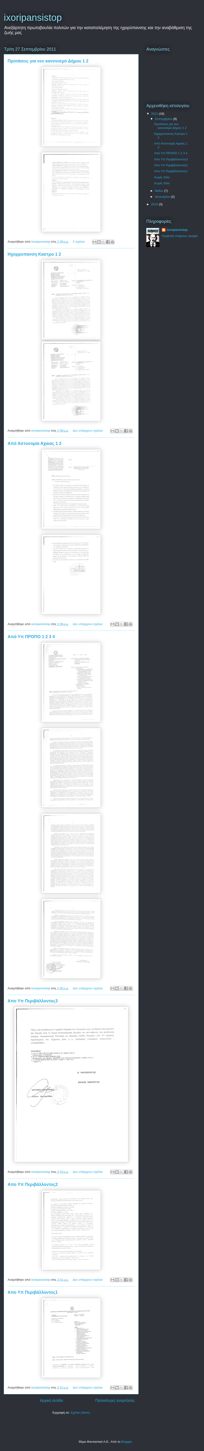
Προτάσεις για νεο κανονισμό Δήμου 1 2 (48, 61)
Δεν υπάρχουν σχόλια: (88, 430)
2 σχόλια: (79, 241)
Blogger (126, 1441)
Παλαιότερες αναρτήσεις (115, 1400)
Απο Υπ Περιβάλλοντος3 (33, 1001)
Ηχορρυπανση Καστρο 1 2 (34, 254)
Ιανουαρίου (163, 196)
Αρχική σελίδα (51, 1400)
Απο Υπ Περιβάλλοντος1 (33, 1292)
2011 (155, 113)
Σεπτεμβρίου (164, 119)
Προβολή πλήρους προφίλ (180, 236)
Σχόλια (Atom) (80, 1412)
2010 (155, 204)
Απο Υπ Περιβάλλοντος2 (33, 1184)
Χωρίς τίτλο (162, 177)
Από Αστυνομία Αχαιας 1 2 (34, 443)
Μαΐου (159, 191)
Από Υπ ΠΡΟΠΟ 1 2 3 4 (31, 636)
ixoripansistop (177, 230)
